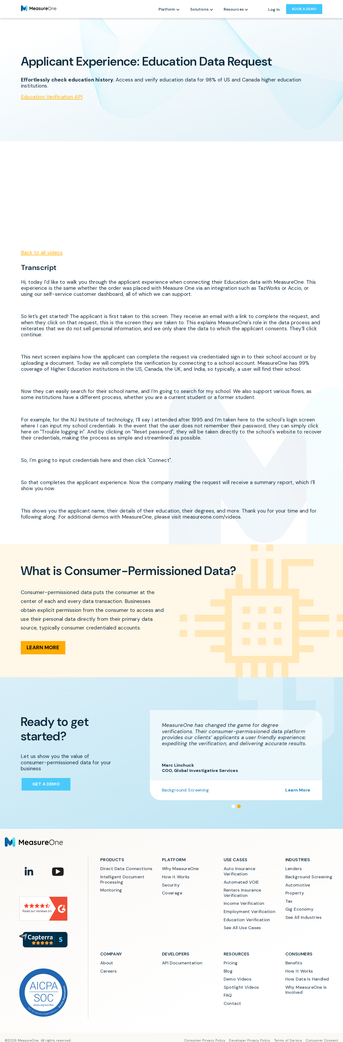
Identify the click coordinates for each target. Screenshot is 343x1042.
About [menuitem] (106, 963)
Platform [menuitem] (174, 860)
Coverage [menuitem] (172, 893)
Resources (234, 9)
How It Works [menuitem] (299, 971)
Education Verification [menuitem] (247, 920)
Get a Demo (44, 784)
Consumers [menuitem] (299, 954)
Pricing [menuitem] (231, 963)
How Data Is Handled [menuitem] (307, 979)
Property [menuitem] (294, 893)
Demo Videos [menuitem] (238, 979)
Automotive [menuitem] (297, 885)
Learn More (38, 647)
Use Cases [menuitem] (236, 860)
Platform (167, 9)
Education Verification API (52, 97)
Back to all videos (42, 252)
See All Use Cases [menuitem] (242, 928)
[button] (238, 806)
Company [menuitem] (111, 954)
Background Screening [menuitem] (308, 877)
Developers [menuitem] (175, 954)
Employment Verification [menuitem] (250, 911)
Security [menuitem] (171, 885)
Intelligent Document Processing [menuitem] (123, 879)
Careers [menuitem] (108, 971)
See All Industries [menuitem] (303, 917)
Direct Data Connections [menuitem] (126, 869)
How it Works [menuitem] (176, 877)
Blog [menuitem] (228, 971)
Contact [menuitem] (232, 1003)
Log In (274, 9)
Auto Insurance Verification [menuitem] (240, 871)
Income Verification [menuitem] (244, 903)
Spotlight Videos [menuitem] (241, 987)
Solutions (199, 9)
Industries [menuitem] (297, 860)
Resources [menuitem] (236, 954)
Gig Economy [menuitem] (299, 909)
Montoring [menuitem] (111, 890)
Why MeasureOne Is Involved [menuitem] (306, 990)
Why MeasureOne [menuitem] (180, 869)
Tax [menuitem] (289, 901)
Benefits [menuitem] (293, 963)
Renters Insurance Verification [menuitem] (243, 893)
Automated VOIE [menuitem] (241, 882)
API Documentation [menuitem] (182, 963)
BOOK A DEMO (304, 9)
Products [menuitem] (112, 860)
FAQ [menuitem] (228, 995)
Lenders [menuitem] (293, 869)
